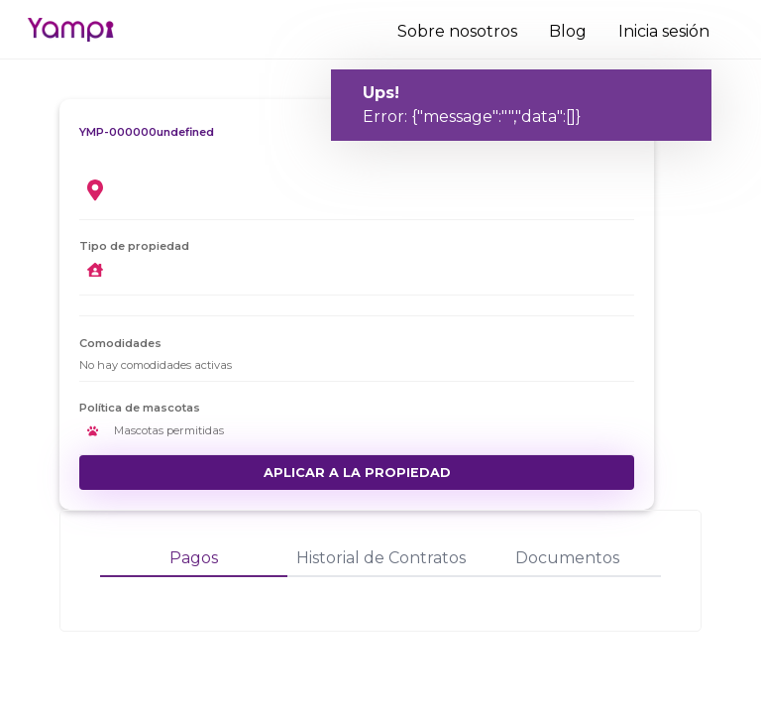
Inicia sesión (663, 31)
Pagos (193, 557)
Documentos (567, 557)
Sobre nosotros (457, 31)
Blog (568, 31)
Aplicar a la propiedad (357, 472)
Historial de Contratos (381, 557)
